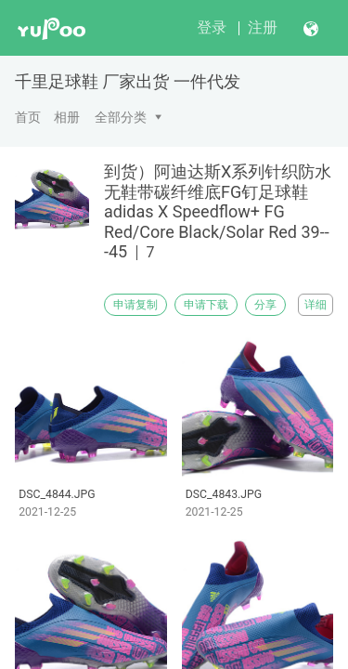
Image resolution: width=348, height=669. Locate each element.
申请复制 (135, 304)
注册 (262, 27)
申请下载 (206, 304)
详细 (315, 304)
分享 (265, 304)
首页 (28, 117)
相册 (67, 117)
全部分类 (121, 117)
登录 (211, 27)
